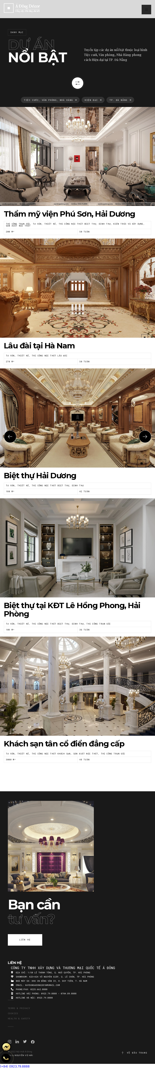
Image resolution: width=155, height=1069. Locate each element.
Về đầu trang (134, 1052)
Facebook (33, 1042)
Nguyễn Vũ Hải (24, 1055)
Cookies (13, 1013)
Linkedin (17, 1041)
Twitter (25, 1041)
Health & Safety (19, 1018)
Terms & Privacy (19, 1008)
